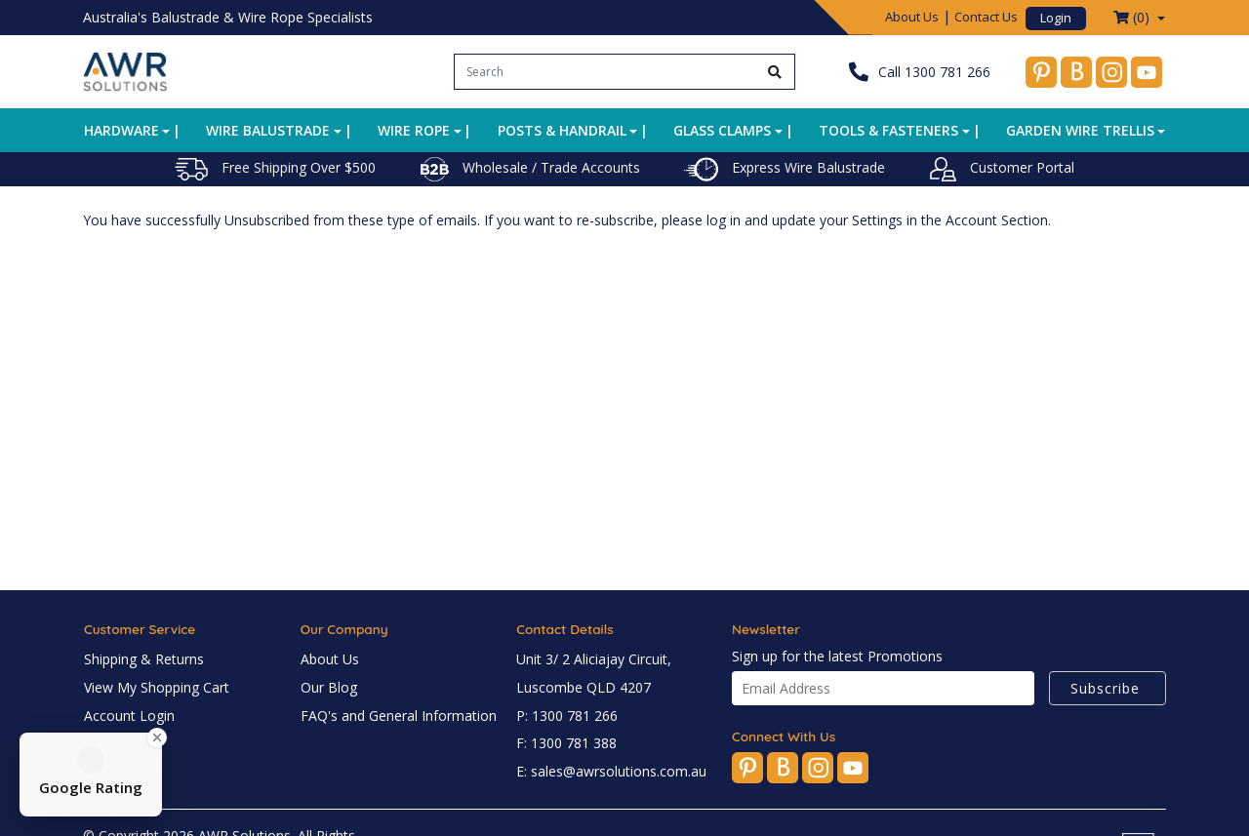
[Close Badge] (157, 737)
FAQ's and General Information (399, 715)
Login (1055, 17)
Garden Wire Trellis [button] (1080, 130)
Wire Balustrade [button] (268, 130)
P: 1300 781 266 (567, 715)
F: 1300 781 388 (566, 743)
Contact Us (986, 16)
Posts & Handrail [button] (562, 130)
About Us (912, 16)
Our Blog (329, 687)
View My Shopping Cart (156, 687)
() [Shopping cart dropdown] (1133, 17)
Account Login (129, 715)
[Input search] (605, 72)
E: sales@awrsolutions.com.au (611, 771)
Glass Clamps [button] (722, 130)
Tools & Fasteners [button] (888, 130)
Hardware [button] (121, 130)
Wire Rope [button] (414, 130)
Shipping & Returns (144, 659)
